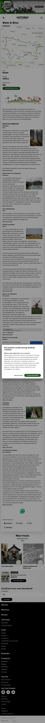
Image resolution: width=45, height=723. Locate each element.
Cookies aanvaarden (32, 375)
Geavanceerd (18, 375)
